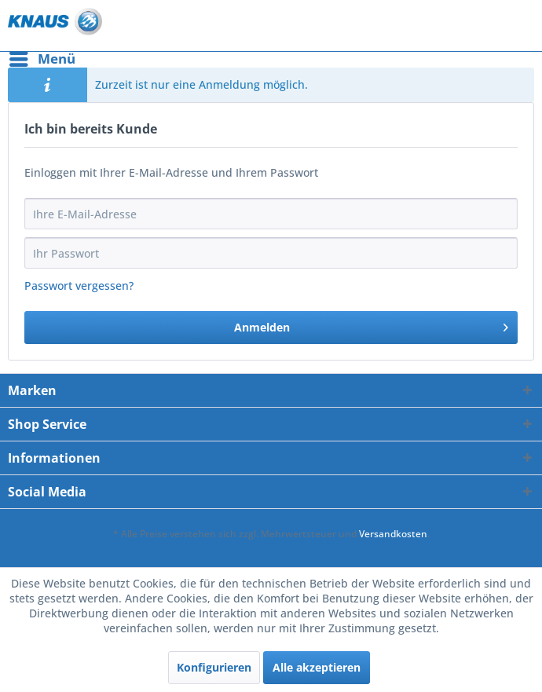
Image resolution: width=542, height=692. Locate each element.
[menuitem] (41, 59)
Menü (42, 57)
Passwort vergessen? (79, 285)
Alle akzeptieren (317, 667)
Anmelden (371, 325)
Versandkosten (393, 533)
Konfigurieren (214, 667)
